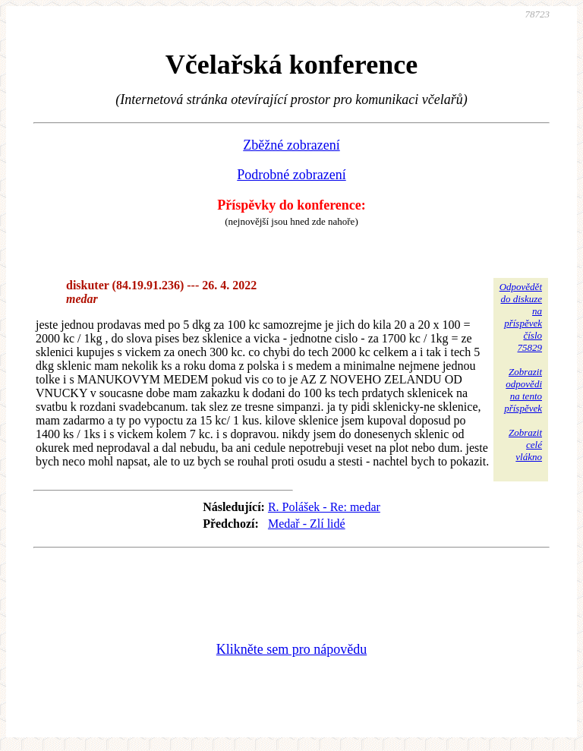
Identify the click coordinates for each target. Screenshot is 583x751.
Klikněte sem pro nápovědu (291, 649)
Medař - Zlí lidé (306, 523)
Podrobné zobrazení (291, 174)
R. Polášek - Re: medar (324, 506)
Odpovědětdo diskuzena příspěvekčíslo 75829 (520, 317)
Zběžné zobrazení (291, 145)
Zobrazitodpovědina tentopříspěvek (523, 390)
